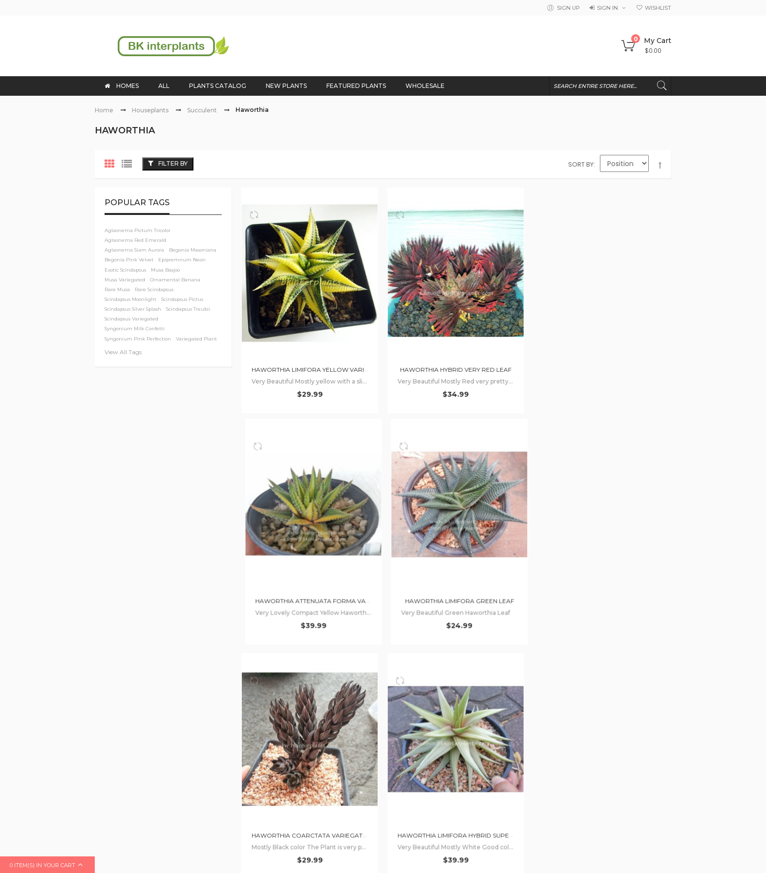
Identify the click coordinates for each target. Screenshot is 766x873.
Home (104, 110)
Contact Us (406, 652)
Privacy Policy (410, 730)
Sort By (581, 164)
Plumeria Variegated (626, 736)
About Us (256, 652)
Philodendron (612, 660)
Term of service (414, 711)
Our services (408, 691)
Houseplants (150, 110)
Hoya (548, 711)
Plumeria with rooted (621, 685)
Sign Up (568, 7)
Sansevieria (558, 736)
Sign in (607, 7)
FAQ (395, 672)
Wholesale (258, 711)
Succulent (202, 110)
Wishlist (658, 7)
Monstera (555, 685)
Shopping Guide (267, 691)
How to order (263, 672)
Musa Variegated (600, 711)
